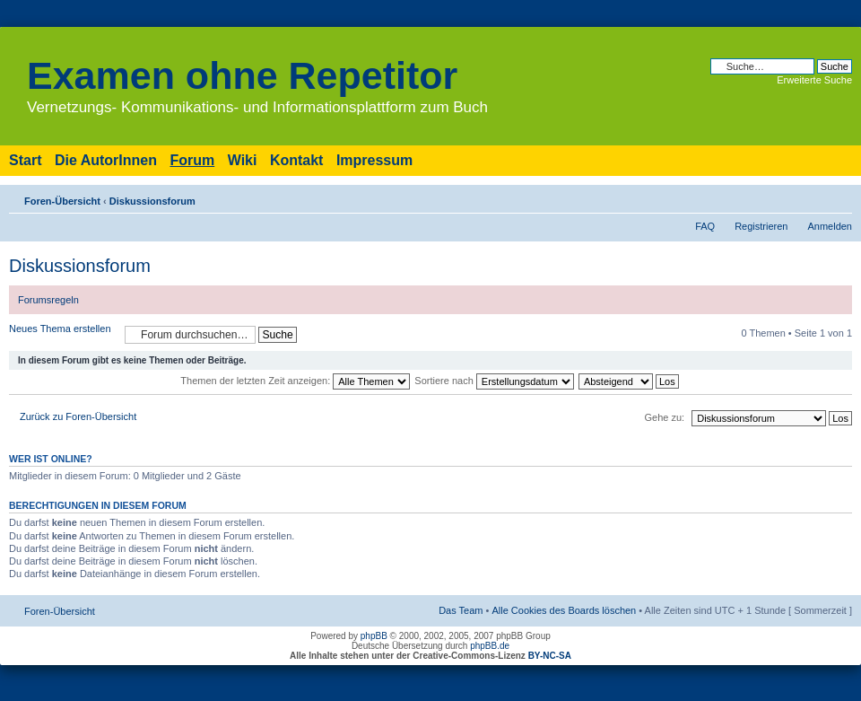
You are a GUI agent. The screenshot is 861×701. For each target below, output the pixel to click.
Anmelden (829, 226)
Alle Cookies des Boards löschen (563, 610)
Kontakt (297, 160)
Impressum (374, 160)
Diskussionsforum (152, 201)
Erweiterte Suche (814, 79)
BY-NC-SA (549, 656)
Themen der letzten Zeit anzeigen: (295, 380)
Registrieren (761, 226)
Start (25, 160)
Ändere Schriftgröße (839, 197)
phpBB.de (489, 646)
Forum (192, 160)
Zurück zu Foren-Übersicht (78, 416)
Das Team (461, 610)
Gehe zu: (664, 417)
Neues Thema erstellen (62, 334)
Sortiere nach (493, 380)
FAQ (705, 226)
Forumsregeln (48, 299)
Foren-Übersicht (62, 201)
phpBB (374, 636)
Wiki (242, 160)
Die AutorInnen (106, 160)
